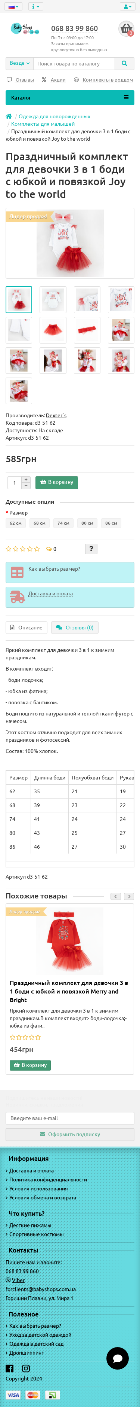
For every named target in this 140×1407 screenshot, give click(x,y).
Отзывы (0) (75, 628)
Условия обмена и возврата (41, 1197)
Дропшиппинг (25, 1353)
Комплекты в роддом (103, 80)
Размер (18, 513)
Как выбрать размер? (33, 1326)
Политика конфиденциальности (46, 1179)
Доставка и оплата (30, 1170)
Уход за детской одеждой (38, 1335)
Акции (54, 80)
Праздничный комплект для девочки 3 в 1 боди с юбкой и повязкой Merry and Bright (69, 991)
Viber (18, 1280)
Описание (26, 628)
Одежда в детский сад (34, 1344)
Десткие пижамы (29, 1225)
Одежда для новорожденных (54, 116)
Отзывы (20, 80)
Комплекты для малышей (43, 124)
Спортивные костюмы (35, 1234)
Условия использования (37, 1188)
